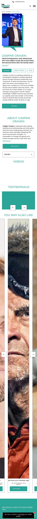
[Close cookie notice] (34, 513)
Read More (7, 141)
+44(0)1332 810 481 (18, 1)
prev (13, 207)
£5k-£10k (5, 65)
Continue (21, 514)
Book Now (15, 146)
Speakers (8, 11)
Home (3, 11)
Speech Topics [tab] (19, 70)
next (24, 207)
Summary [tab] (6, 70)
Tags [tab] (30, 70)
